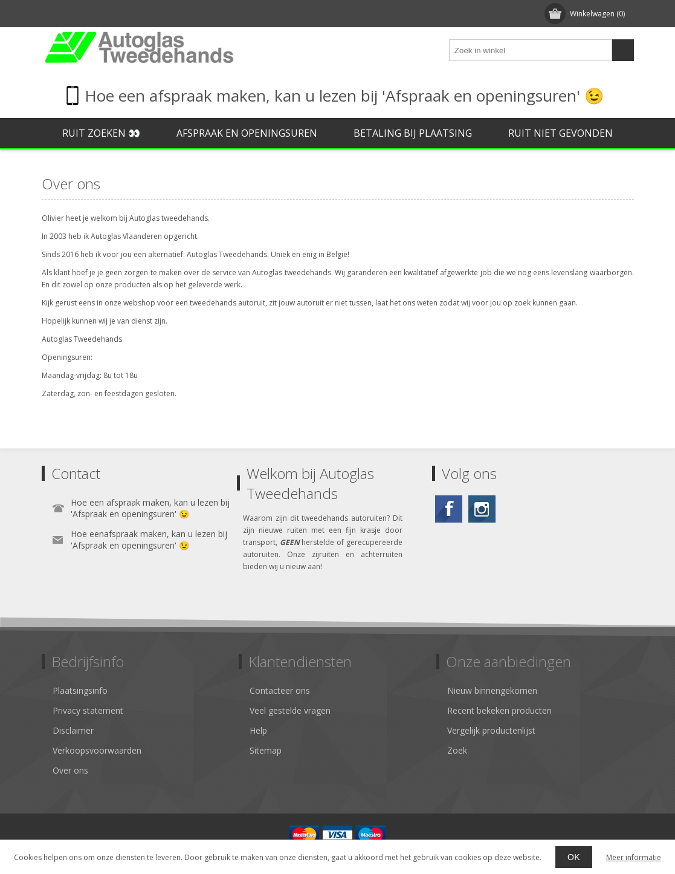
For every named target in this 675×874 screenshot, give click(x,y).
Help (258, 730)
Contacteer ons (280, 690)
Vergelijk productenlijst (491, 730)
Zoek (457, 750)
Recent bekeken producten (499, 710)
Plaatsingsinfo (80, 690)
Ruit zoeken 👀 (101, 133)
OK (573, 857)
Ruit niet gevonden (560, 133)
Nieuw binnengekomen (492, 690)
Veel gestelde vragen (290, 710)
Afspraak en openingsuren (246, 133)
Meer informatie (633, 857)
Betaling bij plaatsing (413, 133)
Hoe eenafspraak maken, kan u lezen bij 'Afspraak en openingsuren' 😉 (149, 539)
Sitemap (266, 750)
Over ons (70, 770)
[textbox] (531, 50)
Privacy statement (88, 710)
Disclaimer (73, 730)
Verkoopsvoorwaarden (97, 750)
